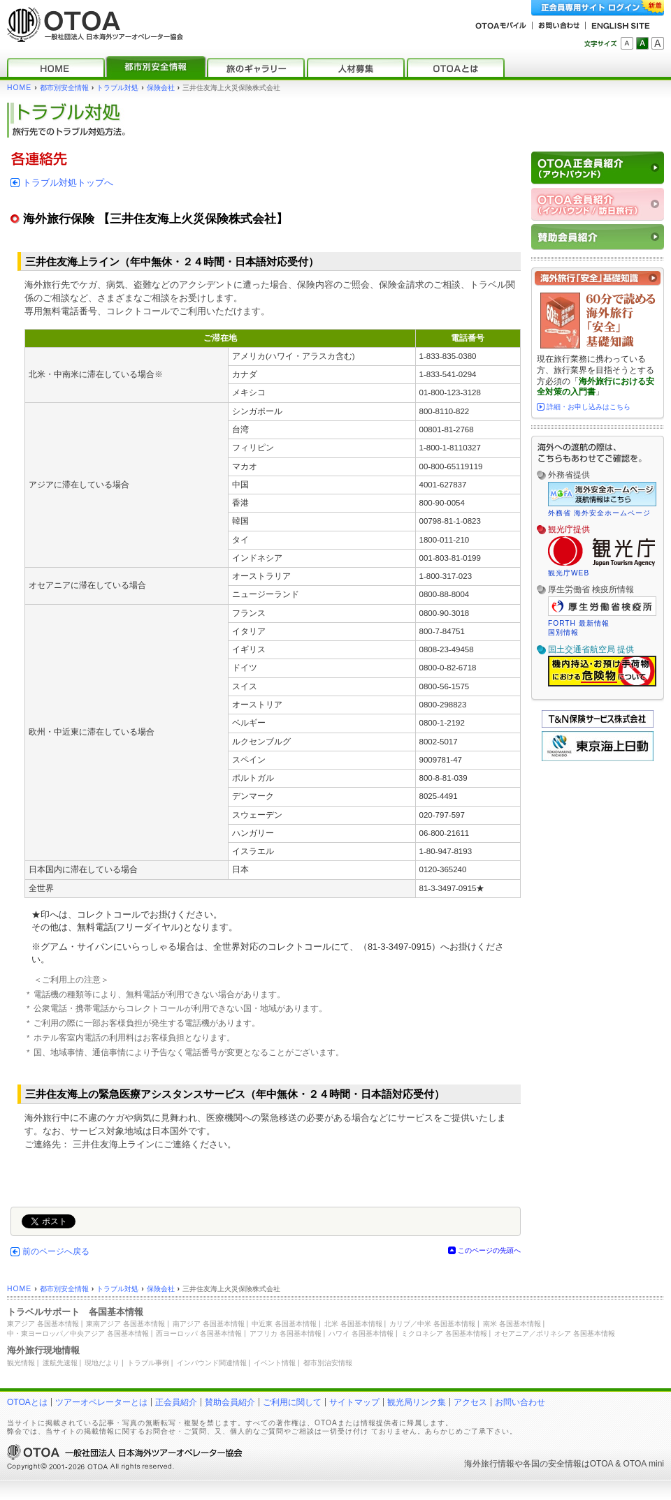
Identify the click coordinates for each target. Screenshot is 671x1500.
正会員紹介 (176, 1402)
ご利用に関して (292, 1402)
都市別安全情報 (64, 87)
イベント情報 (275, 1363)
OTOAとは (27, 1402)
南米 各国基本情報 (512, 1324)
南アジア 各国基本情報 (209, 1324)
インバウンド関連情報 (212, 1363)
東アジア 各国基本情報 (43, 1324)
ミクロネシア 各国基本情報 (444, 1333)
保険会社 (161, 87)
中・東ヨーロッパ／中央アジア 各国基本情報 (78, 1333)
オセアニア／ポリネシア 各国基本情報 (554, 1333)
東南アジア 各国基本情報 (125, 1324)
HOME (19, 87)
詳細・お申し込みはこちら (588, 407)
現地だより (102, 1363)
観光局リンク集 (416, 1402)
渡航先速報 (60, 1363)
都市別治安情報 (327, 1363)
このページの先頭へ (489, 1250)
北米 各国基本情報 (353, 1324)
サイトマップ (354, 1402)
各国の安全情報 (552, 1464)
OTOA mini (643, 1464)
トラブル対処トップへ (67, 182)
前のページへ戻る (55, 1251)
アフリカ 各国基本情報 (286, 1333)
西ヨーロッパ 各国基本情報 (199, 1333)
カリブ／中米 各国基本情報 (432, 1324)
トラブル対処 (117, 87)
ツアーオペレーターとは (101, 1402)
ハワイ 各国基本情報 (361, 1333)
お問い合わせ (520, 1402)
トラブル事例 (148, 1363)
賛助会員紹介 (230, 1402)
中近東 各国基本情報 (284, 1324)
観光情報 (21, 1363)
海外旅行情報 (489, 1464)
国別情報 (563, 632)
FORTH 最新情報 (578, 623)
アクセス (470, 1402)
